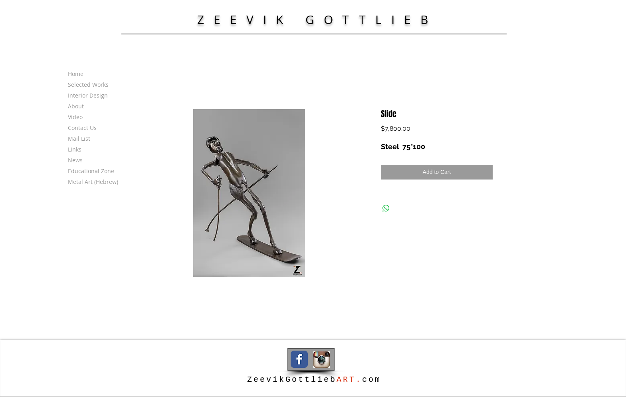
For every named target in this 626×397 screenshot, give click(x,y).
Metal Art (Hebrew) (93, 182)
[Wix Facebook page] (299, 359)
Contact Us (82, 128)
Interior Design (88, 95)
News (75, 160)
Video (75, 117)
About (76, 106)
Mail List (79, 138)
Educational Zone (91, 171)
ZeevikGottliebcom (314, 379)
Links (74, 149)
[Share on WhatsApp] (386, 208)
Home (75, 74)
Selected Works (88, 84)
